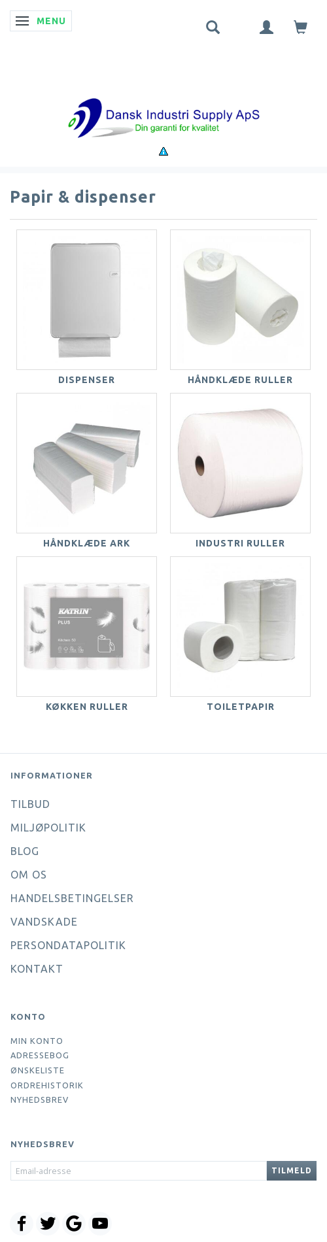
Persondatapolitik (68, 945)
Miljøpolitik (48, 827)
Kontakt (36, 969)
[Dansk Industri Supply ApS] (163, 98)
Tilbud (30, 804)
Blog (24, 851)
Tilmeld (291, 1170)
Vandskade (44, 922)
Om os (28, 875)
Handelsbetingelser (72, 898)
